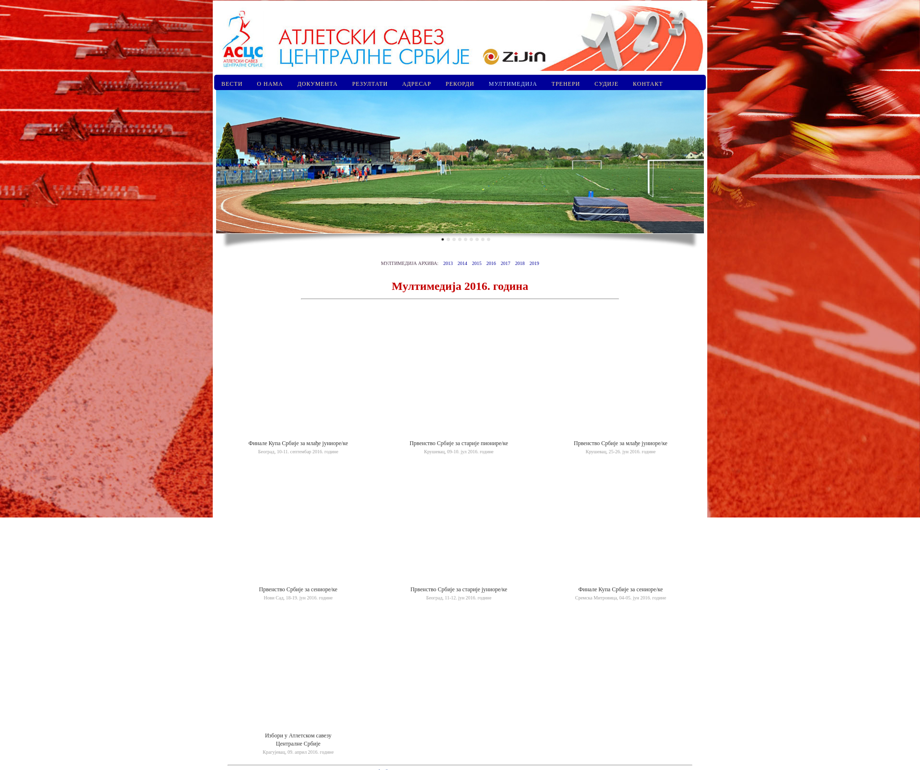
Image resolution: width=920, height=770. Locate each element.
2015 (477, 263)
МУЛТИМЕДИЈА (513, 83)
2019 (534, 263)
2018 (520, 263)
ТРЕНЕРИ (566, 83)
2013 (448, 263)
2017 (505, 263)
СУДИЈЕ (607, 83)
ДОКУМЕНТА (318, 83)
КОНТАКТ (648, 83)
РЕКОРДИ (460, 83)
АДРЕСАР (416, 83)
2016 (491, 263)
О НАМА (270, 83)
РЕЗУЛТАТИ (370, 83)
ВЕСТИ (231, 83)
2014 (462, 263)
